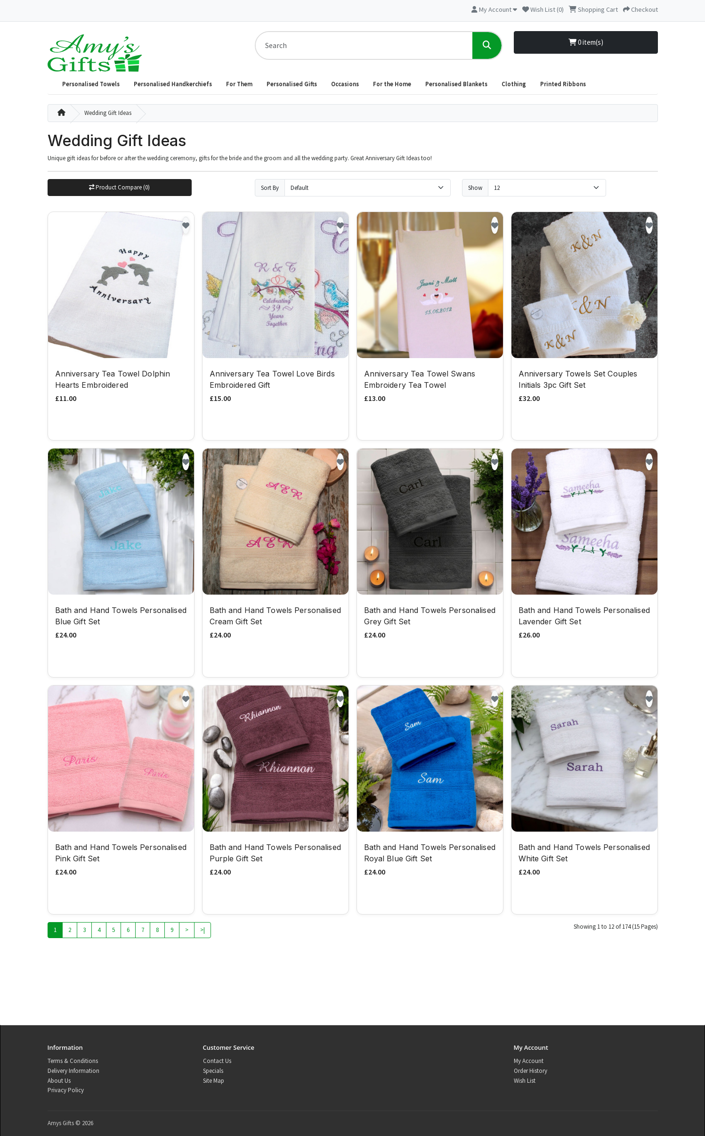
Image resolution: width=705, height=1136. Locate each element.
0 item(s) (585, 42)
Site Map (213, 1081)
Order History (530, 1071)
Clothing (514, 84)
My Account (528, 1061)
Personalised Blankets (456, 84)
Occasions (345, 84)
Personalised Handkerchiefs (173, 84)
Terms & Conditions (73, 1061)
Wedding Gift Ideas (107, 113)
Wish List (524, 1081)
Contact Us (217, 1061)
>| (202, 931)
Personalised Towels (91, 84)
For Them (239, 84)
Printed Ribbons (563, 84)
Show (475, 188)
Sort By (270, 188)
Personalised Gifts (292, 84)
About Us (59, 1081)
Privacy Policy (66, 1090)
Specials (213, 1071)
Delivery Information (73, 1071)
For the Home (392, 84)
